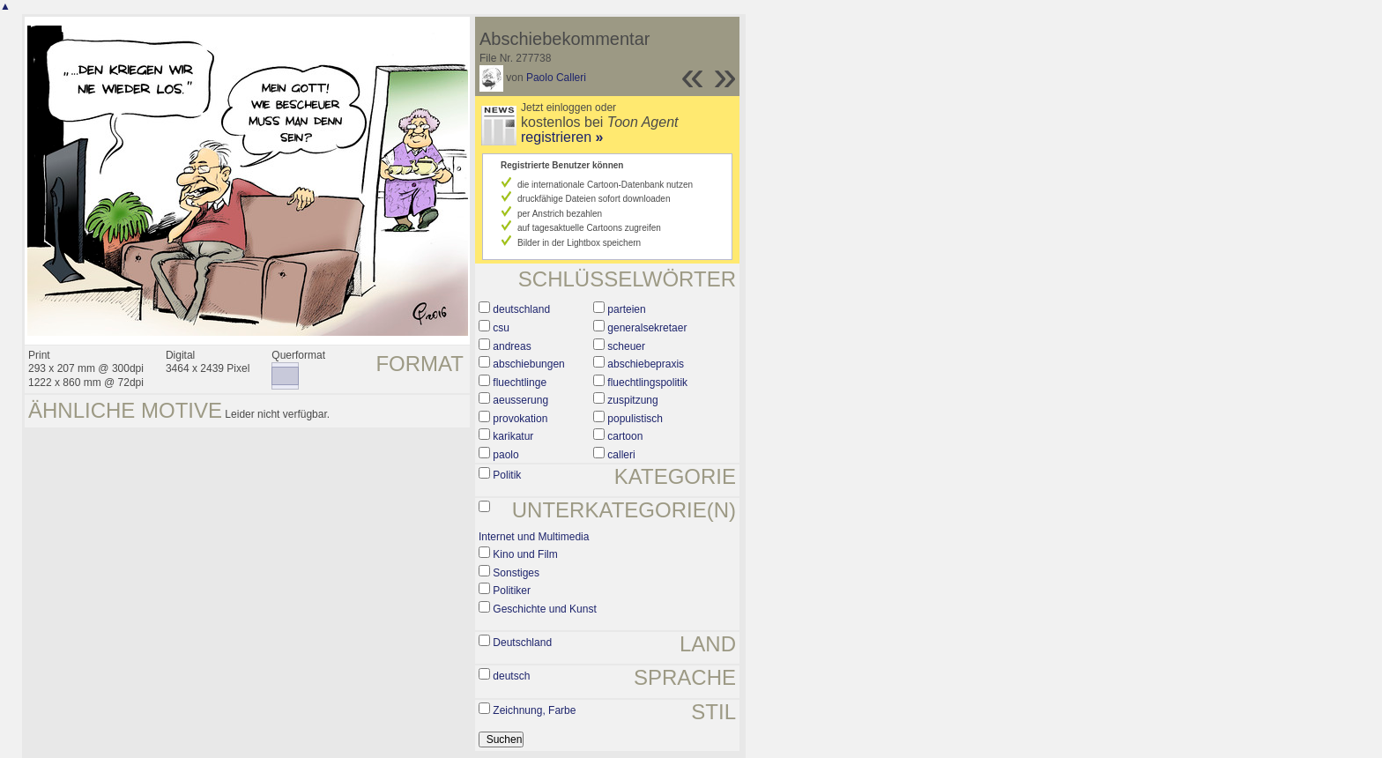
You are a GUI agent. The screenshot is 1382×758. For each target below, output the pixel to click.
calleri (621, 455)
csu (501, 328)
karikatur (513, 436)
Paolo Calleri (556, 77)
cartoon (625, 436)
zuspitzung (632, 400)
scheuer (626, 346)
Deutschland (522, 642)
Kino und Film (525, 554)
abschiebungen (528, 364)
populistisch (635, 418)
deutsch (511, 676)
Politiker (512, 590)
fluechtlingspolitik (647, 382)
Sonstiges (516, 573)
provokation (520, 418)
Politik (507, 475)
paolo (505, 455)
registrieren (562, 137)
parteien (626, 309)
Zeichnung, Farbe (534, 710)
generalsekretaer (647, 328)
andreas (512, 346)
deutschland (521, 309)
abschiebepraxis (645, 364)
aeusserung (520, 400)
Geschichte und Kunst (544, 609)
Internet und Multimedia (534, 537)
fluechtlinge (519, 382)
